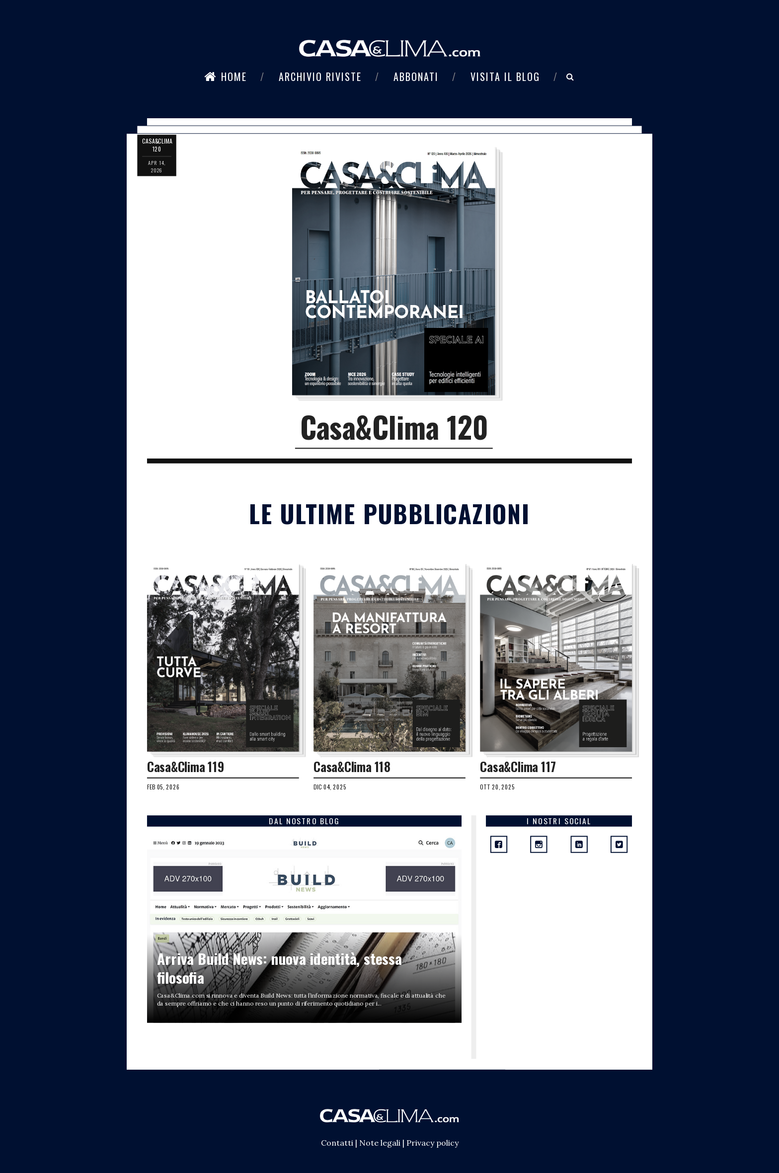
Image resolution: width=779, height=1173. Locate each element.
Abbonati (416, 76)
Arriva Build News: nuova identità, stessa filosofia (279, 967)
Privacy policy (432, 1143)
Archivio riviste (320, 76)
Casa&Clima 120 (394, 426)
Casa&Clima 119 (185, 767)
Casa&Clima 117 (518, 767)
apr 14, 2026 (156, 166)
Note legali (379, 1143)
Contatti (337, 1143)
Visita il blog (505, 76)
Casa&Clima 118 (351, 767)
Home (225, 76)
